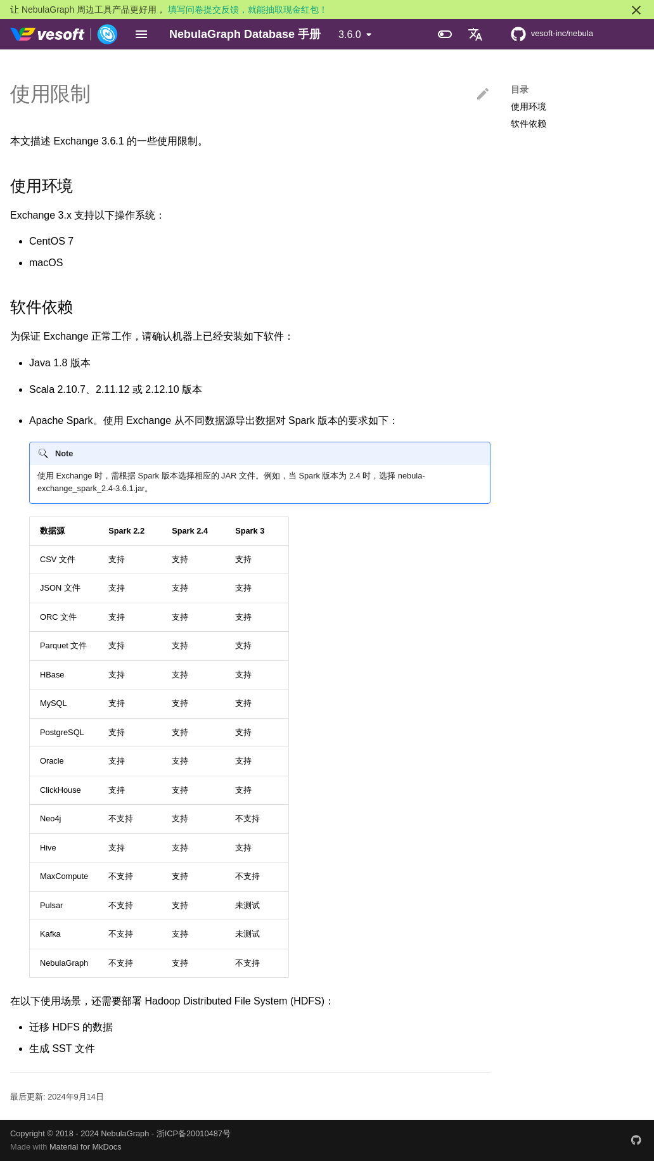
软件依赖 (528, 124)
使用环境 (528, 106)
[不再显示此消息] (636, 10)
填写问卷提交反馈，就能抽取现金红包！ (248, 9)
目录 (520, 89)
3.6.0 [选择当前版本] (349, 34)
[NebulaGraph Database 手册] (64, 34)
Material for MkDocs (85, 1146)
